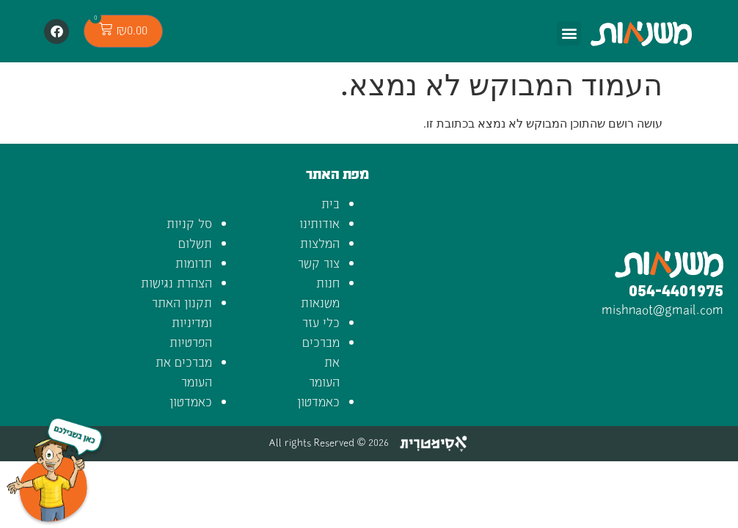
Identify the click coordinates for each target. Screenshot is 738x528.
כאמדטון (318, 401)
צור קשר (319, 262)
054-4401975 (676, 289)
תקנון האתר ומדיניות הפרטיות (182, 322)
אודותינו (319, 223)
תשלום (195, 243)
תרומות (193, 262)
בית (330, 203)
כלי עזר (321, 322)
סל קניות (189, 223)
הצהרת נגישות (176, 282)
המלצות (320, 243)
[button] (569, 33)
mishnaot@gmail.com (662, 308)
